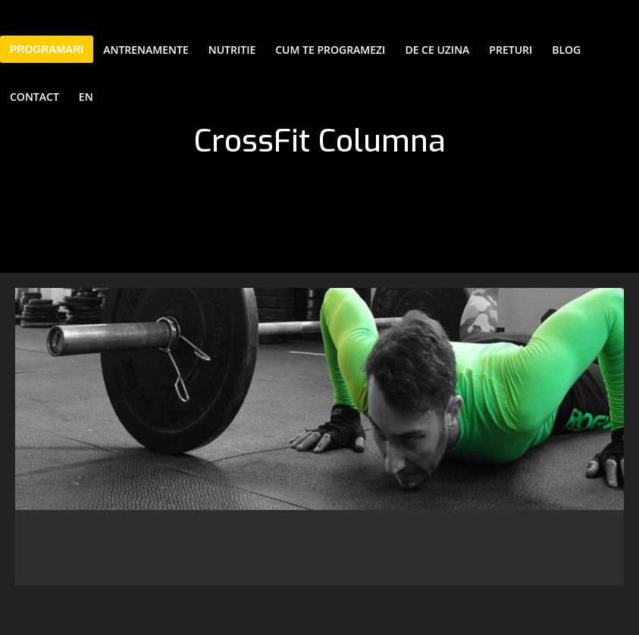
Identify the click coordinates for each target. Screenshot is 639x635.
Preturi (510, 49)
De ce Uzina (437, 49)
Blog (566, 49)
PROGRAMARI (46, 49)
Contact (34, 96)
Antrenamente (146, 49)
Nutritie (231, 49)
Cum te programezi (330, 49)
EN (86, 96)
